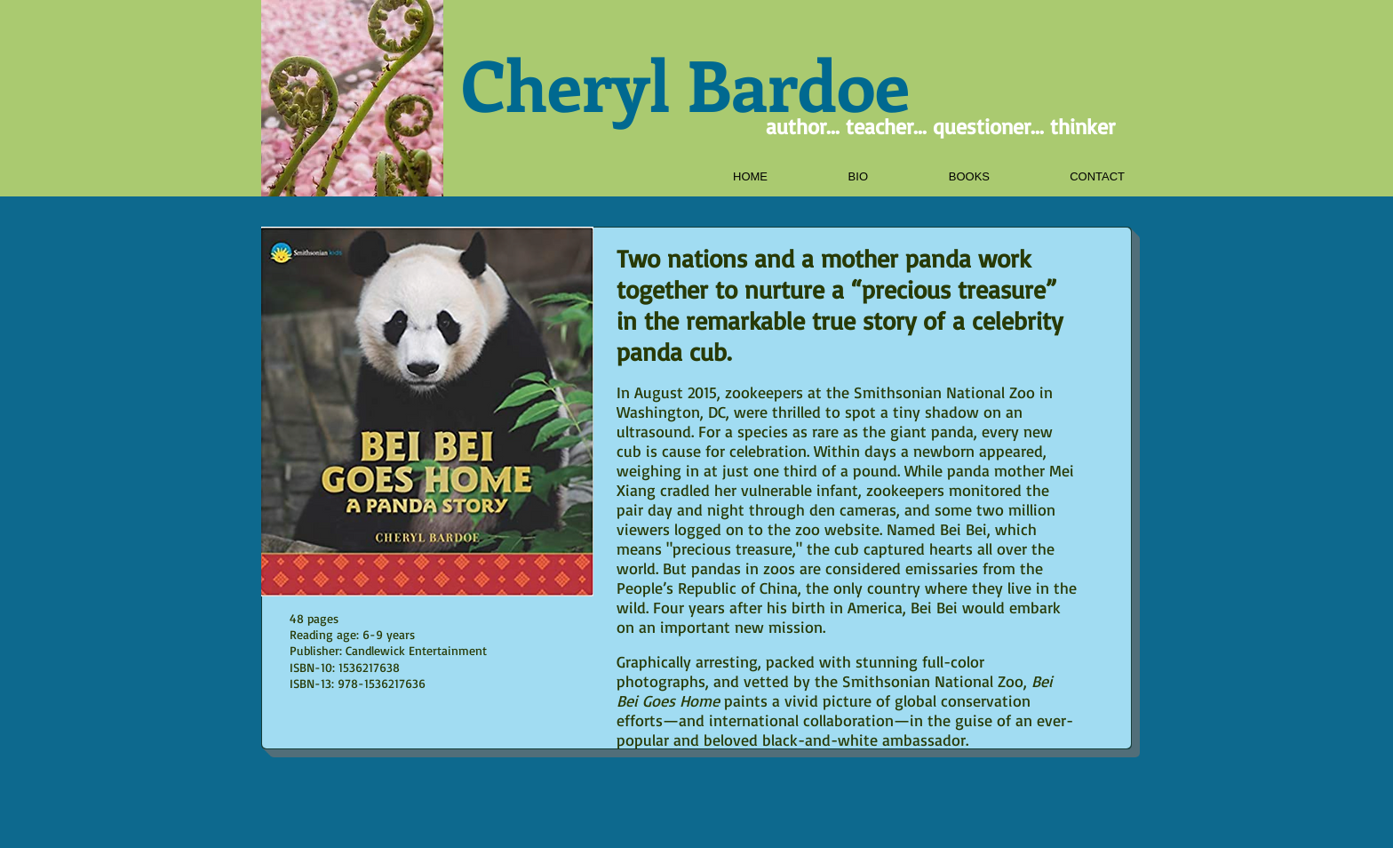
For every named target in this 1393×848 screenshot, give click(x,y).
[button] (938, 176)
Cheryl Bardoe (685, 83)
